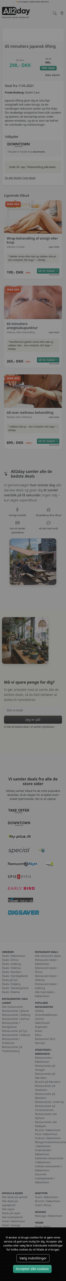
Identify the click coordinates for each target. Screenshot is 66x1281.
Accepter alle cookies (32, 1269)
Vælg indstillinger (33, 1258)
